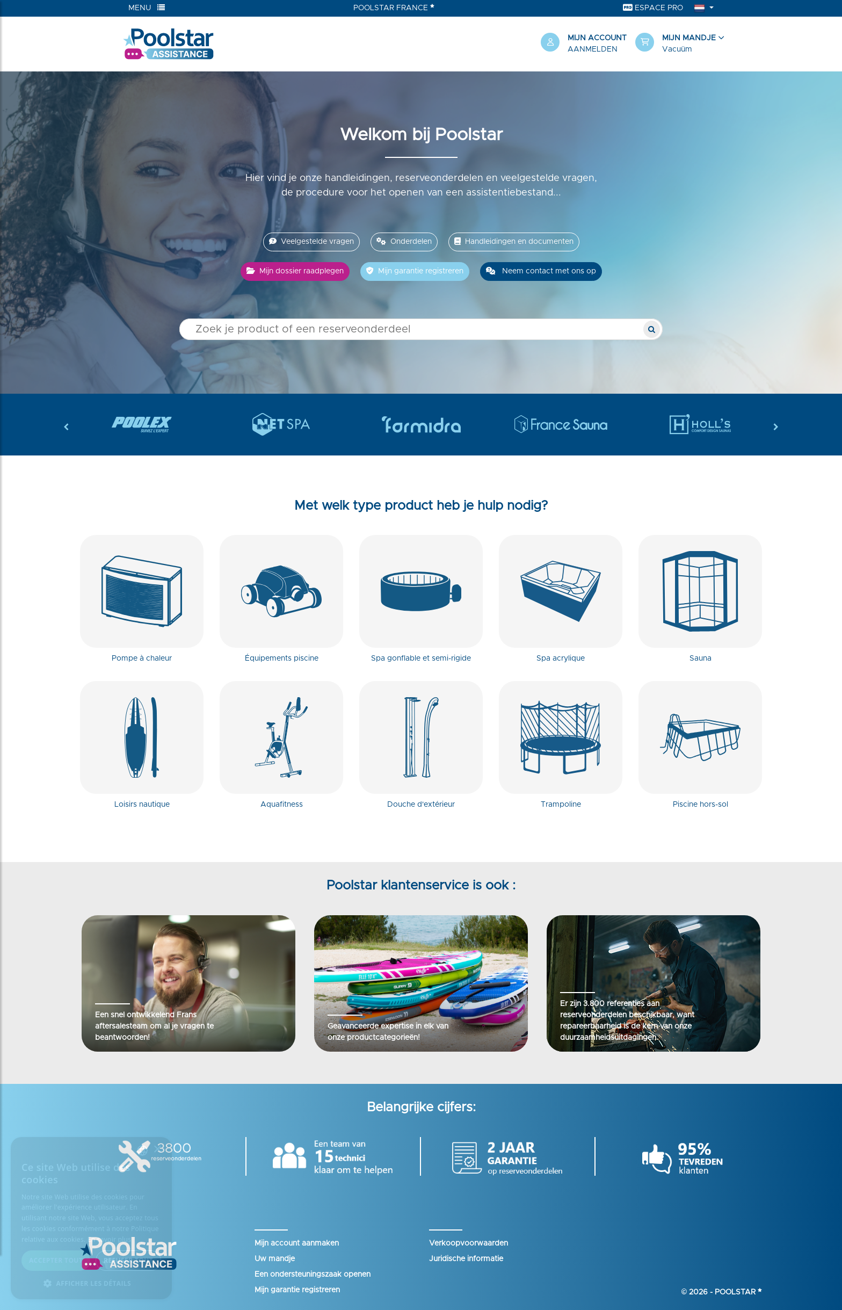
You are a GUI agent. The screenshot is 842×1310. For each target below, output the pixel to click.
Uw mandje (275, 1259)
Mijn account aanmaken (297, 1243)
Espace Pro (653, 8)
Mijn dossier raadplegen (295, 271)
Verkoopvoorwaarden (468, 1243)
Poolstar (738, 1292)
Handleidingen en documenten (514, 241)
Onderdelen (404, 241)
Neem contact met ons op (541, 271)
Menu (146, 8)
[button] (677, 44)
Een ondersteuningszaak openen (313, 1274)
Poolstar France (393, 7)
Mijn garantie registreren (414, 271)
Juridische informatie (466, 1259)
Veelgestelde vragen (311, 241)
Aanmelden (593, 49)
